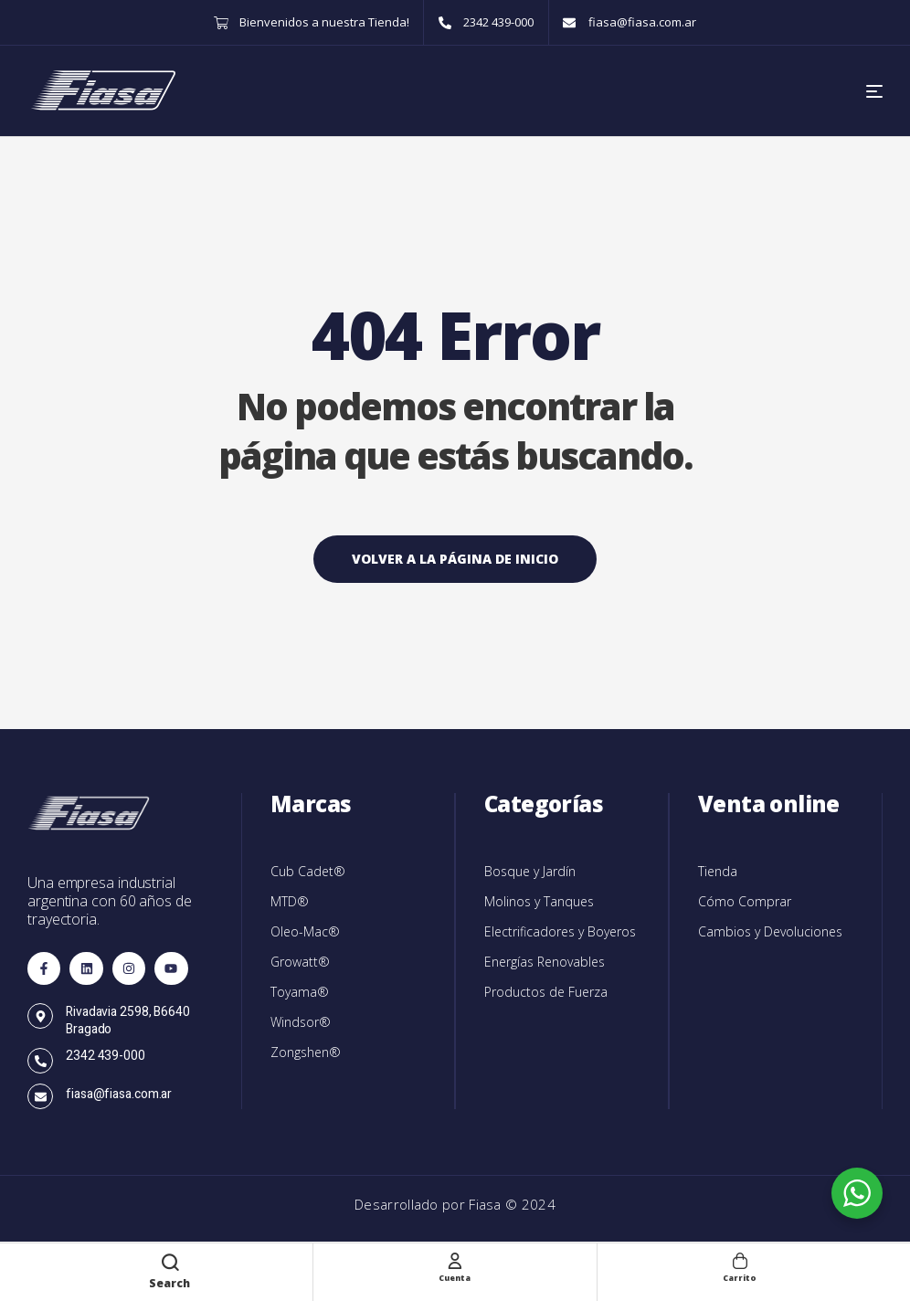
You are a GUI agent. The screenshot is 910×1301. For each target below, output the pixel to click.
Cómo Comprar (744, 901)
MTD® (289, 901)
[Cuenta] (455, 1260)
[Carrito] (740, 1260)
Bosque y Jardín (530, 871)
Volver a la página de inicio (455, 558)
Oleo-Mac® (305, 931)
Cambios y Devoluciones (770, 931)
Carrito (740, 1276)
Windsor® (300, 1022)
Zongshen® (305, 1052)
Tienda (717, 871)
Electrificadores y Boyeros (560, 931)
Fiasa (487, 1204)
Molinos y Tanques (539, 901)
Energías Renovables (544, 961)
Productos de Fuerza (546, 991)
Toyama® (299, 991)
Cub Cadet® (307, 871)
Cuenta (454, 1276)
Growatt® (300, 961)
